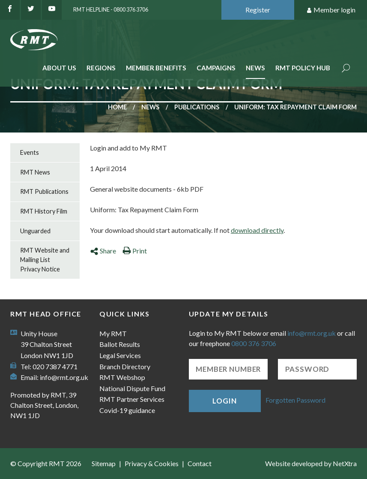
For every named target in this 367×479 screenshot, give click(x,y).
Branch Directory (124, 366)
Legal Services (120, 355)
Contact (200, 463)
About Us (59, 68)
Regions (101, 68)
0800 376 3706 (253, 343)
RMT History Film (43, 211)
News (255, 68)
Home (117, 107)
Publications (196, 107)
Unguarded (35, 231)
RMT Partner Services (131, 399)
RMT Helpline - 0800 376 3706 (110, 9)
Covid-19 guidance (127, 410)
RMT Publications (44, 191)
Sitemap (104, 463)
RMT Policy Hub (302, 68)
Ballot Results (119, 344)
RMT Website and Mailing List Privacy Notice (44, 259)
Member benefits (156, 68)
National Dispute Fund (132, 388)
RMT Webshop (122, 377)
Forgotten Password (295, 400)
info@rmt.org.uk (64, 377)
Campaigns (216, 68)
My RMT (113, 333)
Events (29, 152)
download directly (257, 230)
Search (346, 69)
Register (257, 10)
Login (224, 400)
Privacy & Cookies (152, 463)
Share (103, 251)
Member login (330, 10)
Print (134, 251)
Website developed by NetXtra (311, 463)
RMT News (35, 172)
